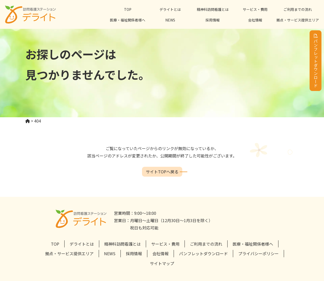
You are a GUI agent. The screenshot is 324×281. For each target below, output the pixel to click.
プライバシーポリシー (258, 253)
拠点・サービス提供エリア (297, 19)
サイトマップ (162, 263)
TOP (127, 9)
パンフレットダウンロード (316, 60)
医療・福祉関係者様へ (127, 19)
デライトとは (170, 9)
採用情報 (213, 19)
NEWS (170, 19)
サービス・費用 (255, 9)
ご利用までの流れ (298, 9)
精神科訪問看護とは (213, 9)
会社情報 (255, 19)
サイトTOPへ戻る (162, 172)
